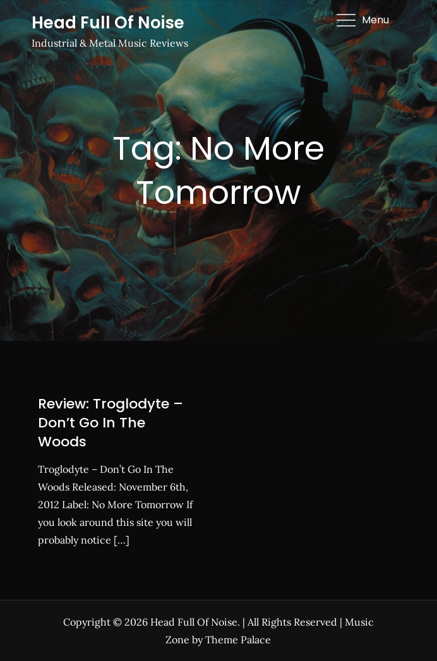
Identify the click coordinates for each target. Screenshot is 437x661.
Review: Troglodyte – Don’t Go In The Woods (110, 422)
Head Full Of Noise (108, 22)
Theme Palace (238, 639)
